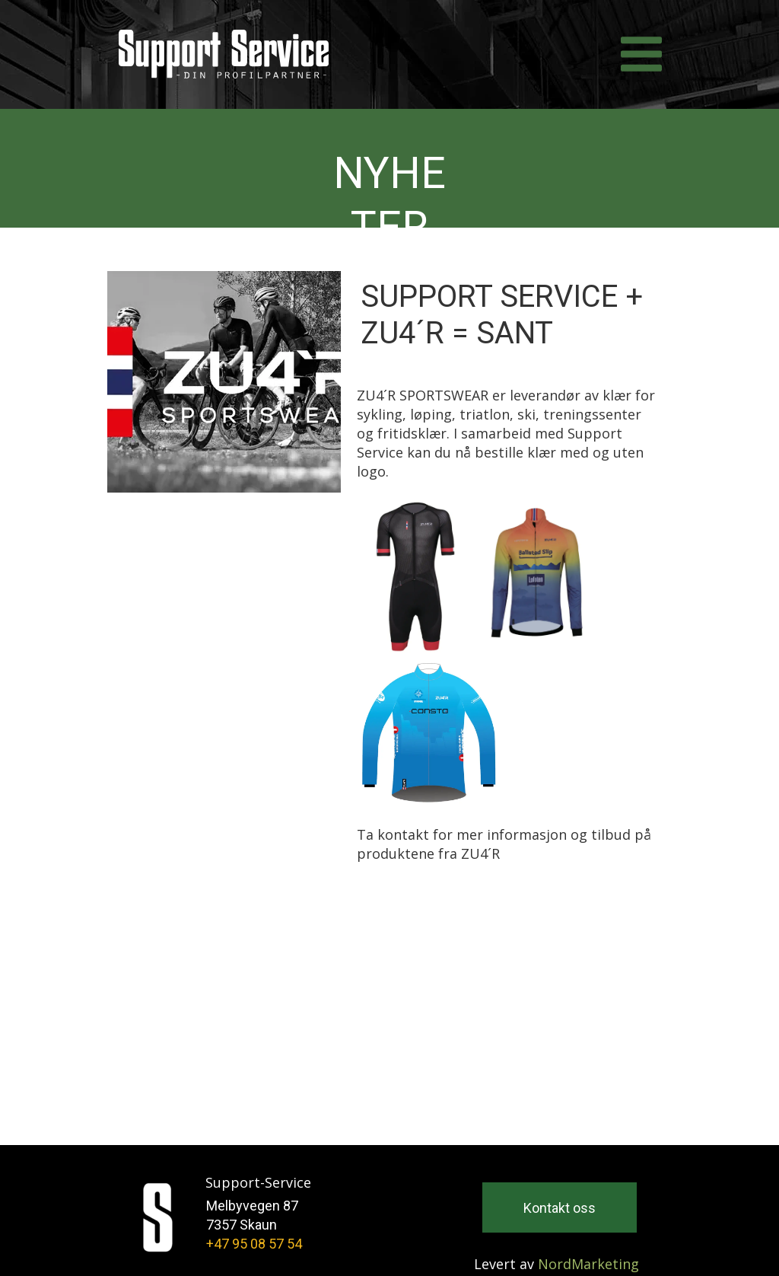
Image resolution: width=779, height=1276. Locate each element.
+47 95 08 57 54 (254, 1244)
